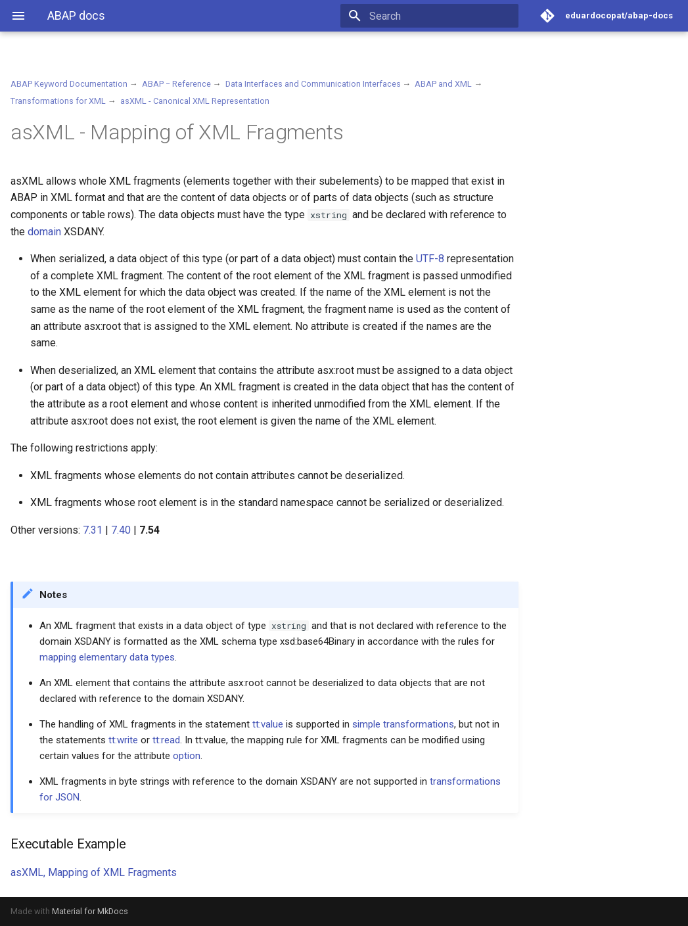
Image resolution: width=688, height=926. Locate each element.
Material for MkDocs (90, 911)
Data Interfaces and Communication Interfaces (313, 84)
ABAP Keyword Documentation (69, 84)
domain (44, 231)
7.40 (121, 530)
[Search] (441, 16)
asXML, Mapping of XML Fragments (94, 872)
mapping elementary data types (107, 657)
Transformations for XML (58, 101)
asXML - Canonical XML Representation (194, 101)
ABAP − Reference (176, 84)
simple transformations (403, 724)
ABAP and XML (443, 84)
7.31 (93, 530)
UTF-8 (430, 258)
